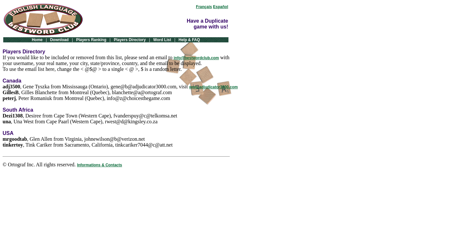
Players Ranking (91, 40)
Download (59, 40)
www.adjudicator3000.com (213, 87)
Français (204, 7)
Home (37, 40)
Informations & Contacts (99, 165)
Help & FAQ (189, 40)
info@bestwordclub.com (196, 58)
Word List (162, 40)
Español (220, 7)
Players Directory (130, 40)
